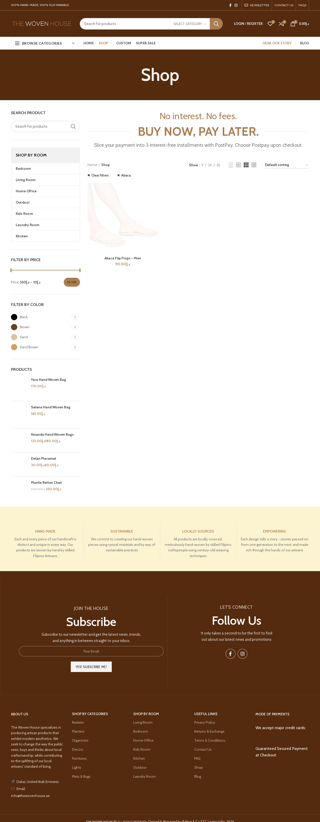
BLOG (304, 43)
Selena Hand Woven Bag (50, 407)
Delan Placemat (43, 458)
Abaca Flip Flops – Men (122, 563)
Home (92, 164)
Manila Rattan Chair (46, 482)
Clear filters (100, 175)
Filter (71, 282)
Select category (188, 24)
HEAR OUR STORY (277, 43)
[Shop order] (286, 165)
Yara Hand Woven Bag (48, 379)
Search (216, 24)
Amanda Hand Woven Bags (52, 434)
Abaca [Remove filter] (126, 175)
